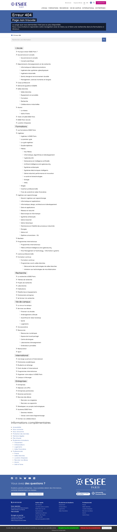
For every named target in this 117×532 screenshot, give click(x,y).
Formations (53, 7)
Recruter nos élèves (87, 511)
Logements (62, 509)
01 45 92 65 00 (17, 502)
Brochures (68, 3)
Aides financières (63, 511)
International (88, 7)
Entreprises (100, 7)
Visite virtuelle (39, 517)
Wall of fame (85, 515)
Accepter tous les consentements (68, 528)
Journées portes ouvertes (42, 506)
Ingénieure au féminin (41, 513)
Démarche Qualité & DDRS (42, 519)
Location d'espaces (87, 509)
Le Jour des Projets (40, 515)
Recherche (64, 7)
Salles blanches (86, 506)
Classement (62, 504)
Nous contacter (17, 494)
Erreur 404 (17, 35)
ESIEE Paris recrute (40, 509)
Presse (84, 504)
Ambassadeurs (63, 506)
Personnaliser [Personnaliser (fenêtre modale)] (107, 528)
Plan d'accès (38, 504)
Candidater (101, 2)
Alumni (84, 513)
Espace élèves (78, 3)
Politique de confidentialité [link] (58, 530)
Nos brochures (39, 511)
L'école (44, 7)
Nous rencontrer (35, 494)
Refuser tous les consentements (90, 528)
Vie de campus (75, 7)
